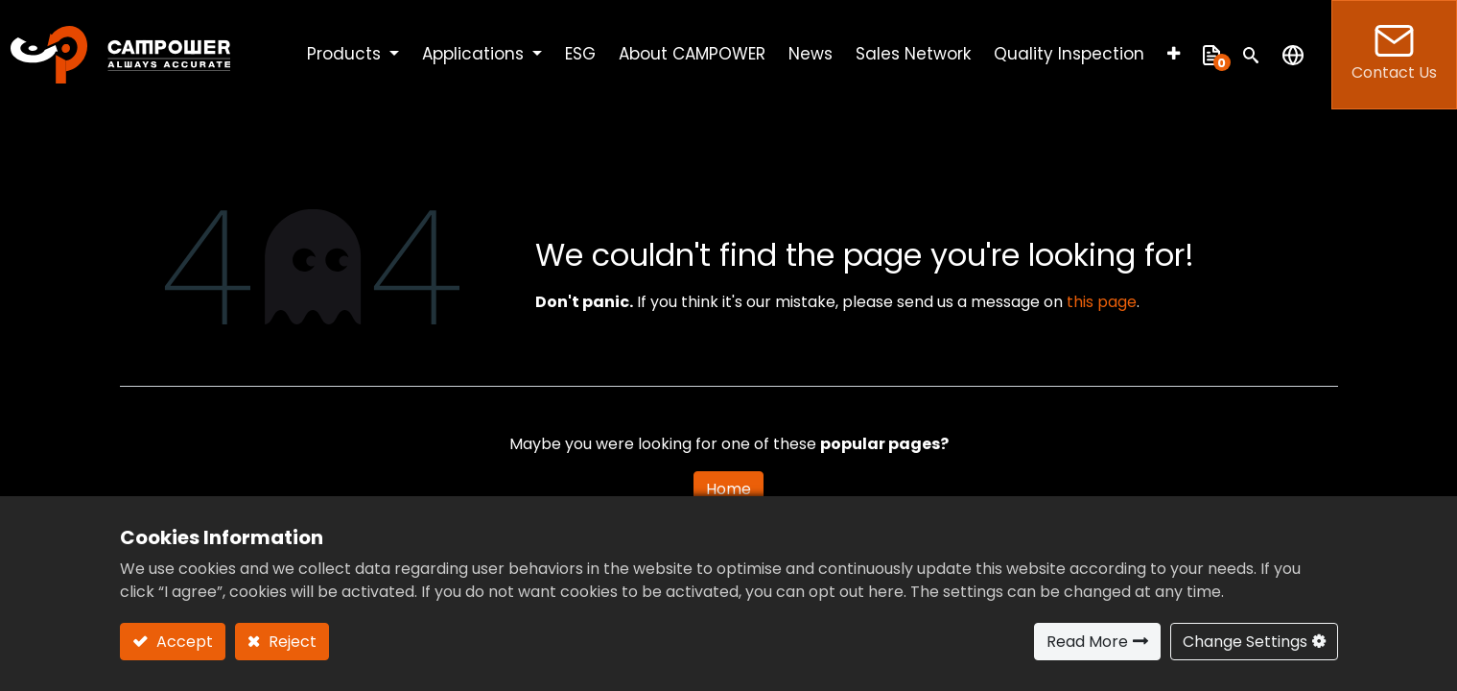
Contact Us (1394, 54)
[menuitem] (580, 54)
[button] (1173, 54)
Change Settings (1245, 642)
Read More (1087, 642)
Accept (183, 642)
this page (1102, 302)
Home (728, 489)
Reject (291, 642)
